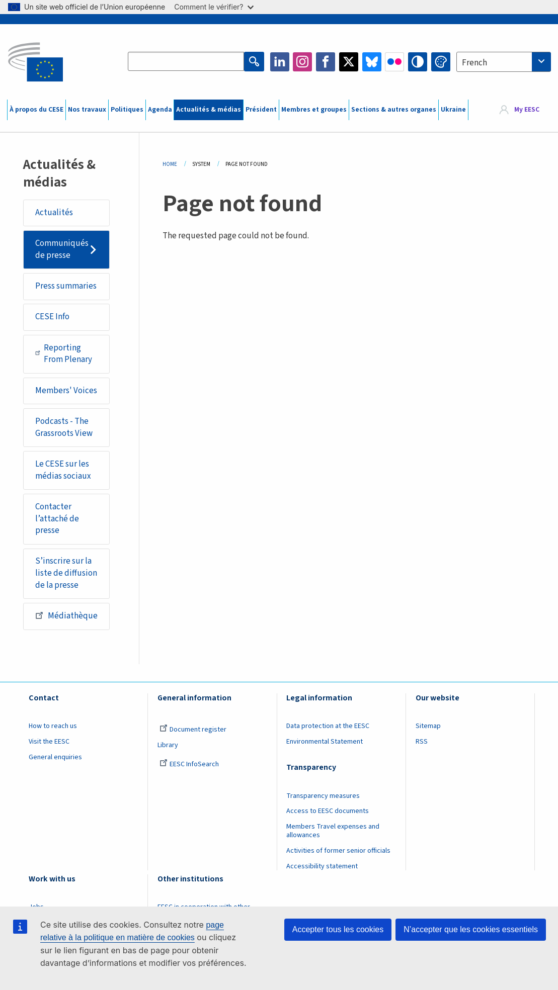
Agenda (160, 110)
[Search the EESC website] (186, 61)
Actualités (54, 213)
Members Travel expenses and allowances (332, 831)
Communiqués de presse (62, 249)
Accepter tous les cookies (337, 929)
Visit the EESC (49, 742)
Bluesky (371, 61)
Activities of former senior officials (338, 851)
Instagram (302, 61)
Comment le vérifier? (213, 7)
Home (170, 164)
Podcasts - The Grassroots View (64, 427)
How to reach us (53, 726)
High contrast (417, 61)
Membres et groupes (314, 110)
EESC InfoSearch (189, 764)
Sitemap (428, 726)
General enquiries (55, 757)
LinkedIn (279, 61)
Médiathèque (66, 615)
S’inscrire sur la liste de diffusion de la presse (66, 573)
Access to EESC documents (327, 811)
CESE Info (52, 317)
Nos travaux (87, 110)
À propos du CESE (36, 110)
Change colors (440, 61)
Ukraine (453, 110)
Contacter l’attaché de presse (57, 518)
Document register (193, 730)
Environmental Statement (324, 742)
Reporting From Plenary (63, 354)
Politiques (127, 110)
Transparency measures (323, 796)
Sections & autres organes (393, 110)
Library (167, 745)
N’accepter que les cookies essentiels (471, 929)
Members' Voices (66, 391)
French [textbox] (474, 63)
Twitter (348, 61)
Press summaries (66, 286)
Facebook (325, 61)
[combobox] (503, 62)
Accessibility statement (322, 866)
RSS (422, 742)
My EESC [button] (526, 110)
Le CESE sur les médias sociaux (63, 470)
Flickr (394, 61)
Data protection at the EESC (327, 726)
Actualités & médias (208, 110)
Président (261, 110)
